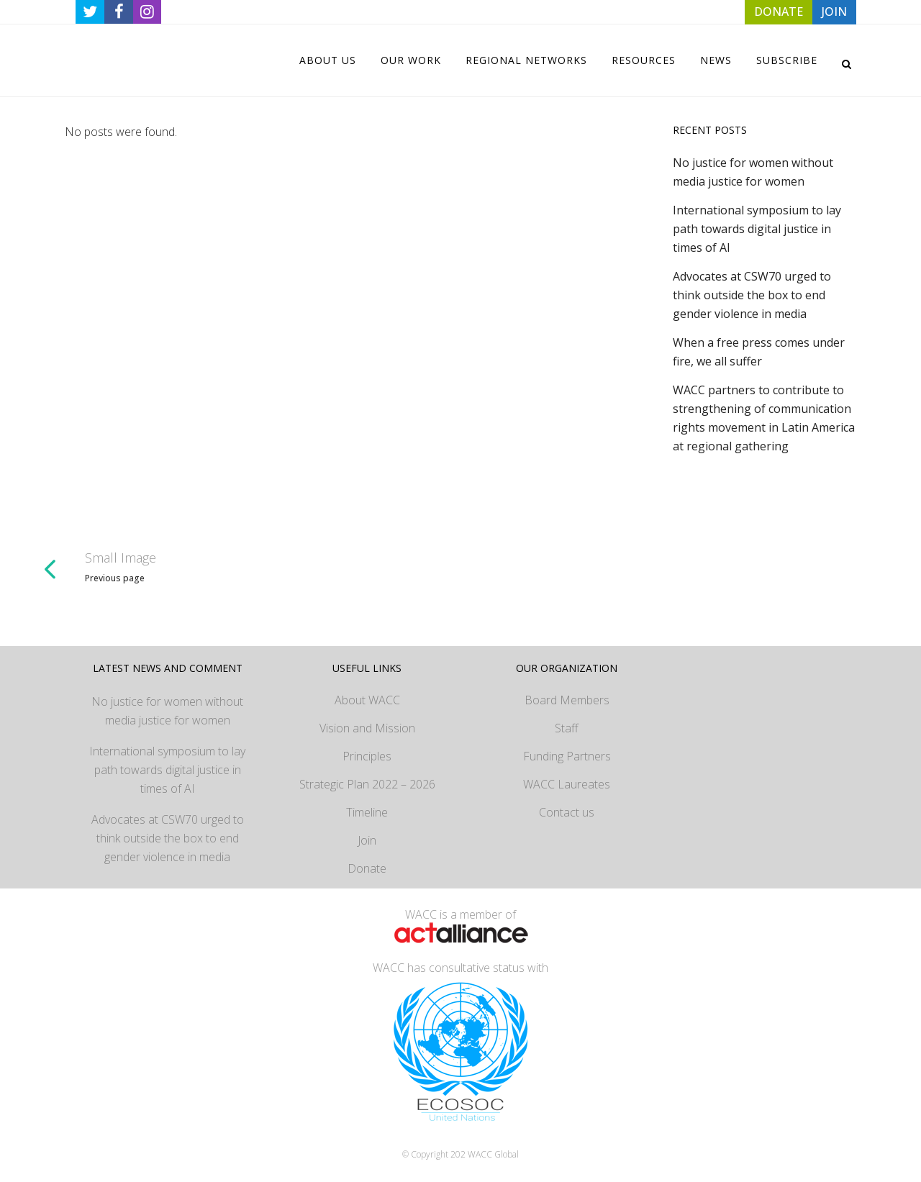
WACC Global (493, 1154)
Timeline (367, 812)
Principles (366, 756)
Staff (567, 728)
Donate (367, 868)
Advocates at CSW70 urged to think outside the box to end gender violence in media (752, 295)
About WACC (367, 700)
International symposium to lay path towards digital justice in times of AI (757, 228)
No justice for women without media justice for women (167, 711)
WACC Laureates (566, 784)
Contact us (566, 812)
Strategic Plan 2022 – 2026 (367, 784)
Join (367, 840)
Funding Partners (567, 756)
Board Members (567, 700)
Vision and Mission (367, 728)
